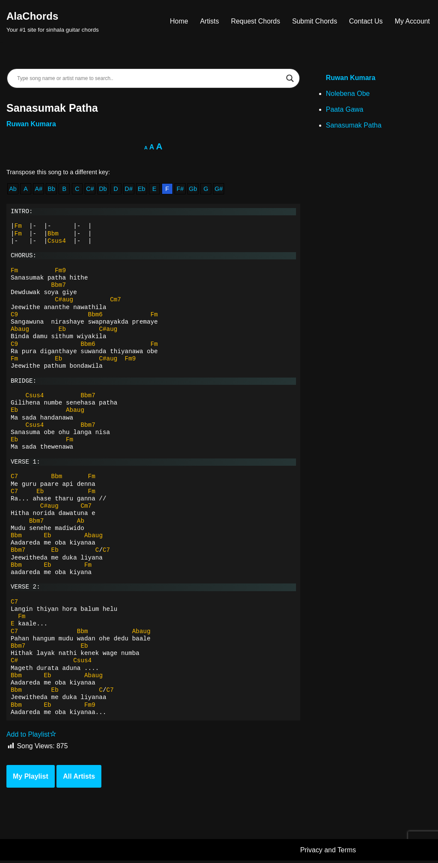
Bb (52, 189)
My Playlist (30, 779)
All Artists (79, 779)
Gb (194, 189)
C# (90, 189)
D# (129, 189)
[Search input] (149, 78)
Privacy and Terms (328, 852)
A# (39, 189)
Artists (208, 21)
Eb (142, 189)
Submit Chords (314, 21)
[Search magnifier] (290, 78)
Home (178, 21)
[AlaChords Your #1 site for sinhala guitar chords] (52, 21)
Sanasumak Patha (354, 126)
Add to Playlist (31, 737)
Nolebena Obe (348, 94)
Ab (13, 189)
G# (220, 189)
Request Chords (255, 21)
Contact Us (365, 21)
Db (103, 189)
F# (181, 189)
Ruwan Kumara (31, 124)
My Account (412, 21)
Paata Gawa (345, 110)
